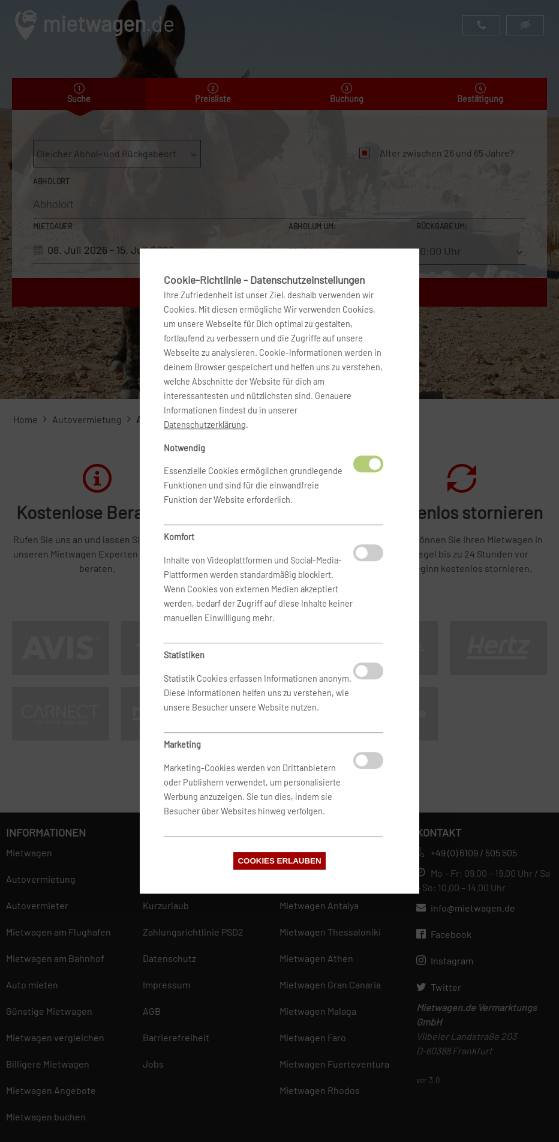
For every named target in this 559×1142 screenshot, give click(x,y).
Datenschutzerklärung (205, 424)
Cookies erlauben (279, 860)
